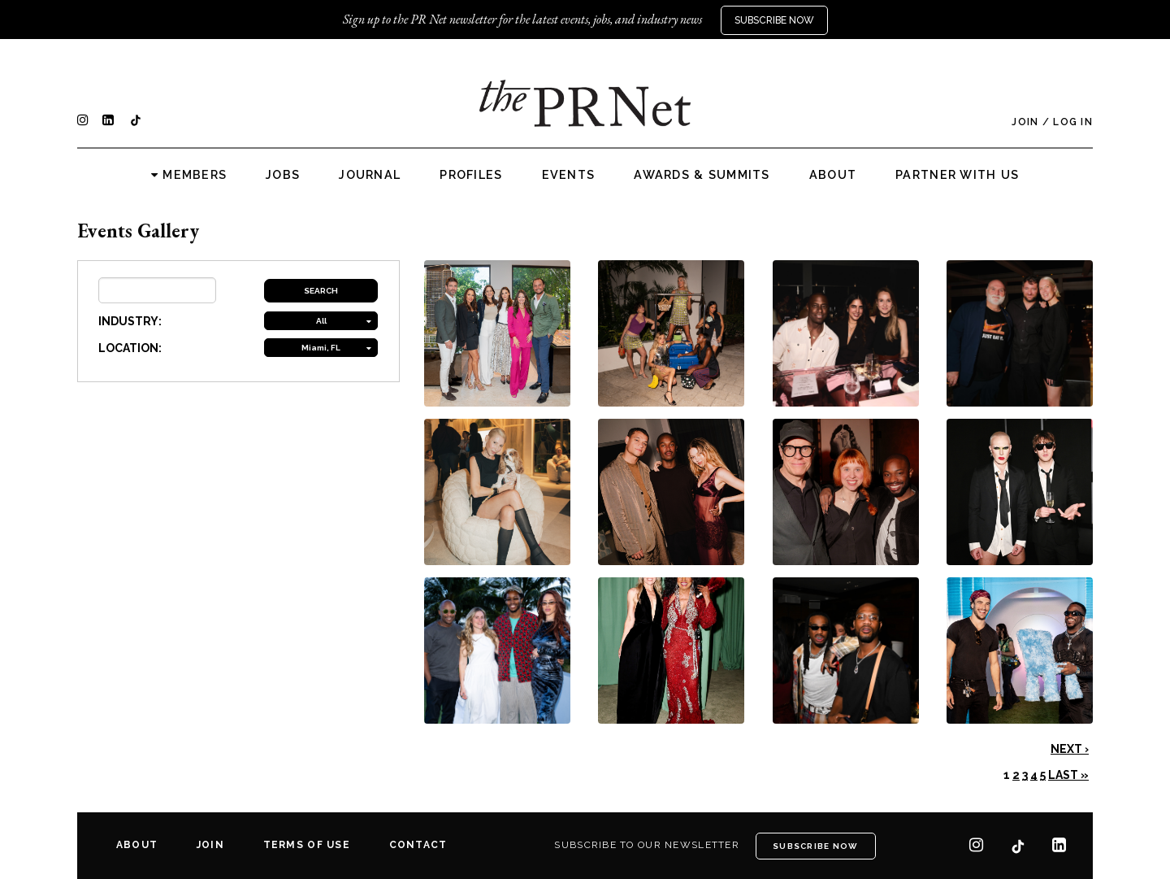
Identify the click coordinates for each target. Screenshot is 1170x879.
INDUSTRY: (130, 321)
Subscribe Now (774, 20)
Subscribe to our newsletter (646, 845)
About (832, 175)
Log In (1073, 122)
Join (1025, 122)
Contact (418, 845)
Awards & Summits (701, 175)
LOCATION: (130, 348)
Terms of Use (306, 845)
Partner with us (957, 175)
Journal (370, 175)
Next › (1070, 748)
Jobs (283, 175)
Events (569, 175)
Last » (1068, 774)
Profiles (471, 175)
